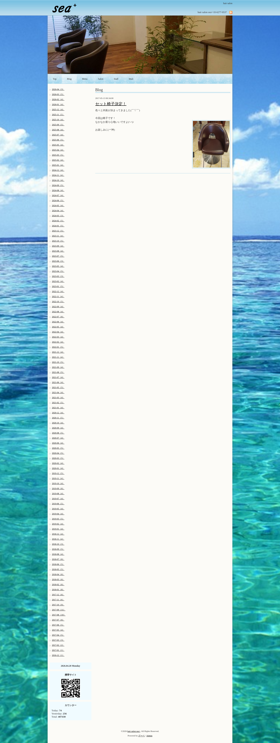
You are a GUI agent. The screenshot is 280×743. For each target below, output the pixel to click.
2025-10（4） (58, 119)
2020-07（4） (58, 438)
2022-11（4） (58, 296)
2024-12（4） (58, 170)
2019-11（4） (58, 478)
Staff (116, 79)
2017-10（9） (58, 604)
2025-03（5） (58, 155)
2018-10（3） (58, 544)
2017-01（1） (58, 650)
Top (55, 79)
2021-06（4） (58, 382)
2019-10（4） (58, 483)
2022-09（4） (58, 306)
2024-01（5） (58, 225)
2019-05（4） (58, 508)
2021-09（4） (58, 367)
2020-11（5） (58, 417)
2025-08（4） (58, 129)
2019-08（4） (58, 493)
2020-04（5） (58, 453)
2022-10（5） (58, 301)
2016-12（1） (58, 655)
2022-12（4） (58, 291)
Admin (149, 735)
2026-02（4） (58, 99)
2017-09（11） (58, 610)
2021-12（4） (58, 352)
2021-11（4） (58, 357)
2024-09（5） (58, 185)
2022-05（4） (58, 327)
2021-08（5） (58, 372)
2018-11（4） (58, 539)
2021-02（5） (58, 402)
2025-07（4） (58, 135)
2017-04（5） (58, 635)
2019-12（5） (58, 473)
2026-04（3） (58, 89)
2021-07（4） (58, 377)
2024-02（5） (58, 220)
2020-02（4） (58, 463)
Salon (100, 79)
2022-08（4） (58, 311)
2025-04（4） (58, 150)
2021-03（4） (58, 397)
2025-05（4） (58, 145)
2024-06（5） (58, 200)
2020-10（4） (58, 423)
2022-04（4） (58, 332)
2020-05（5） (58, 448)
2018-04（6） (58, 574)
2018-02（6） (58, 584)
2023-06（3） (58, 261)
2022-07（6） (58, 316)
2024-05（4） (58, 205)
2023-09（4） (58, 246)
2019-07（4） (58, 498)
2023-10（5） (58, 241)
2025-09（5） (58, 124)
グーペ (141, 735)
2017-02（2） (58, 645)
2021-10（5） (58, 362)
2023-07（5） (58, 256)
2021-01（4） (58, 407)
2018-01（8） (58, 589)
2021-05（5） (58, 387)
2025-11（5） (58, 114)
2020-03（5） (58, 458)
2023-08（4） (58, 251)
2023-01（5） (58, 286)
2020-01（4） (58, 468)
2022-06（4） (58, 321)
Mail (131, 79)
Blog (69, 79)
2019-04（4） (58, 514)
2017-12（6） (58, 594)
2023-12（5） (58, 231)
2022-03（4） (58, 337)
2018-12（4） (58, 534)
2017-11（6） (58, 599)
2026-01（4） (58, 104)
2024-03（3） (58, 215)
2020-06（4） (58, 443)
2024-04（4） (58, 210)
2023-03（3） (58, 276)
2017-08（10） (59, 615)
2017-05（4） (58, 630)
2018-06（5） (58, 564)
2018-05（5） (58, 569)
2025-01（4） (58, 165)
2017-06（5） (58, 625)
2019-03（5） (58, 519)
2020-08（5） (58, 433)
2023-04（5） (58, 271)
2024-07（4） (58, 195)
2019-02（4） (58, 524)
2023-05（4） (58, 266)
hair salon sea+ (133, 731)
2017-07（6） (58, 620)
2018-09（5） (58, 549)
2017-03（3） (58, 640)
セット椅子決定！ (110, 104)
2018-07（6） (58, 559)
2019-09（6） (58, 488)
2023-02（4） (58, 281)
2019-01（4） (58, 529)
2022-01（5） (58, 347)
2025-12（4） (58, 109)
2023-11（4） (58, 236)
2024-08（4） (58, 190)
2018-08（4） (58, 554)
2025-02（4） (58, 160)
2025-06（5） (58, 140)
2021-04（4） (58, 392)
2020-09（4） (58, 428)
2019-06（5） (58, 503)
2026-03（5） (58, 94)
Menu (85, 79)
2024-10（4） (58, 180)
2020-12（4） (58, 412)
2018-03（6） (58, 579)
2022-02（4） (58, 342)
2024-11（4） (58, 175)
